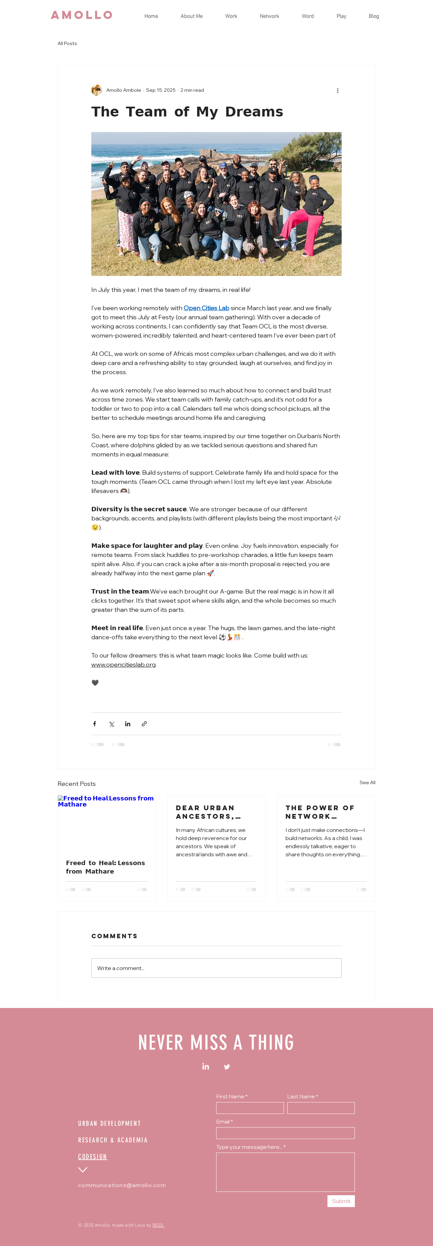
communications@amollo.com (122, 1185)
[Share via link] (144, 724)
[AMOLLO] (83, 14)
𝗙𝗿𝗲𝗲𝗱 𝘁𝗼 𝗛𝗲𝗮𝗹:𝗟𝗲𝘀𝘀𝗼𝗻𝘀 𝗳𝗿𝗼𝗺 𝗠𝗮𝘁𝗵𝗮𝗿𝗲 (105, 866)
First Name (230, 1096)
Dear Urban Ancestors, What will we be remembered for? (214, 811)
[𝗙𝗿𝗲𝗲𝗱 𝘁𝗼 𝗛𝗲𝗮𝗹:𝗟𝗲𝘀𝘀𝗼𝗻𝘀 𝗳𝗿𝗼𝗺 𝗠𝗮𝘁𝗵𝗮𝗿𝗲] (107, 822)
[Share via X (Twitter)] (111, 724)
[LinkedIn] (206, 1067)
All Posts (67, 43)
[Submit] (341, 1201)
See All (367, 782)
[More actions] (338, 90)
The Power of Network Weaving (320, 811)
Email (223, 1121)
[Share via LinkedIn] (127, 724)
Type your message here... (249, 1147)
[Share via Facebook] (94, 724)
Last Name (301, 1096)
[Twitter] (227, 1067)
